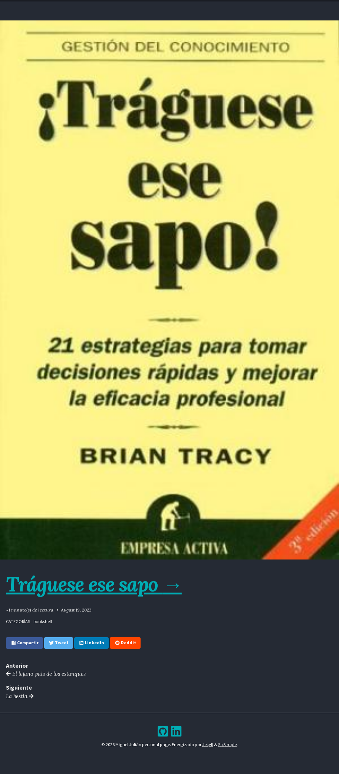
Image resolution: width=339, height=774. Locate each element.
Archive (184, 7)
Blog (163, 7)
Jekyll (207, 745)
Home (121, 7)
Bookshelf (212, 7)
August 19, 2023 (76, 610)
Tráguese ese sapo (95, 584)
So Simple (227, 745)
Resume (142, 7)
